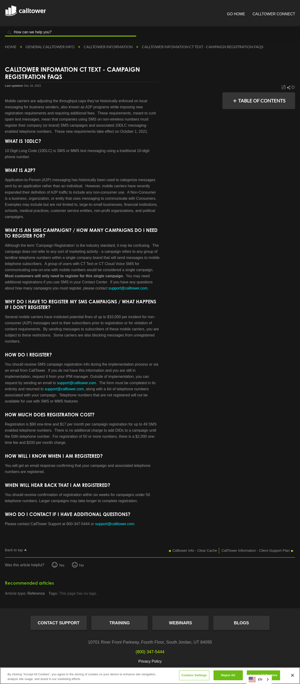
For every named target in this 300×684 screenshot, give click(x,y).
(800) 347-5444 (149, 651)
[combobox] (259, 679)
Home (11, 46)
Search (9, 32)
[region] (150, 675)
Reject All (228, 675)
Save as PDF (283, 87)
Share (288, 87)
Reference (36, 593)
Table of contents (261, 100)
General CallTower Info (50, 46)
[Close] (292, 675)
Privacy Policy (150, 661)
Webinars (180, 623)
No (81, 565)
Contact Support (59, 623)
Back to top (14, 550)
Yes (61, 565)
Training (119, 623)
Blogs (241, 623)
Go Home (236, 14)
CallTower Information (108, 46)
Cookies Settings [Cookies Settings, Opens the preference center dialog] (194, 675)
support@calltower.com (128, 288)
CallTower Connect (274, 14)
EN (255, 679)
